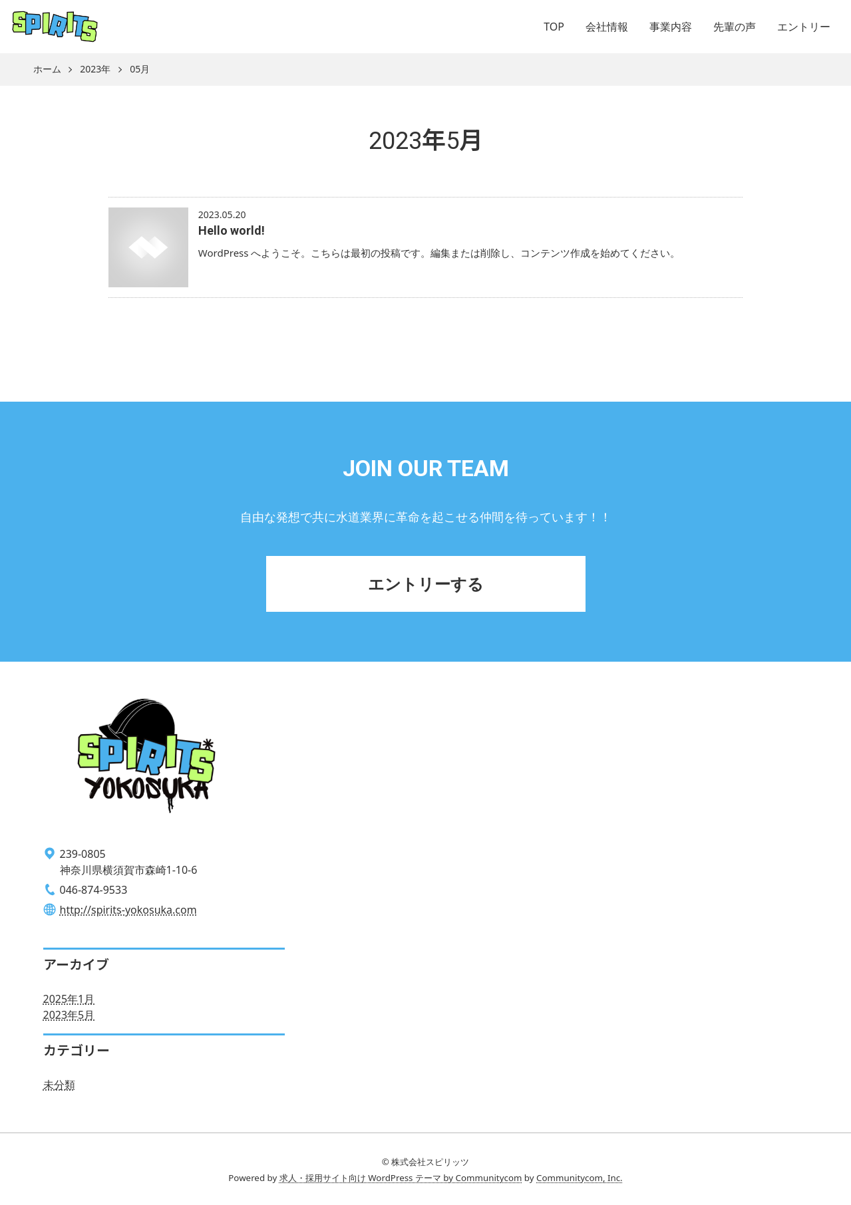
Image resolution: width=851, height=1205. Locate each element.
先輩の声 (734, 26)
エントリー (803, 26)
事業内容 (670, 26)
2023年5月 (69, 1014)
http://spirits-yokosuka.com (128, 909)
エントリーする (426, 584)
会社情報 (607, 26)
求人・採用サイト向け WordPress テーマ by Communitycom (400, 1178)
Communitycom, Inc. (579, 1178)
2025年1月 (69, 999)
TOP (554, 26)
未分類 (59, 1084)
